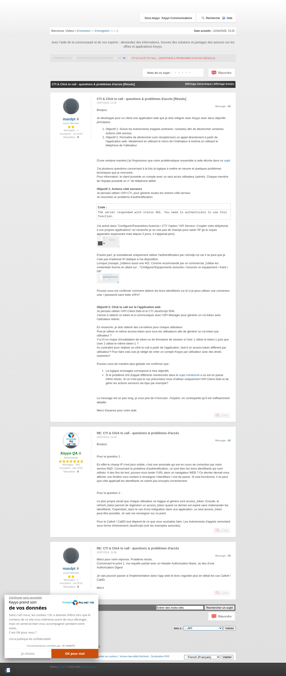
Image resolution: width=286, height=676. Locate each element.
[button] (8, 670)
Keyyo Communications (177, 18)
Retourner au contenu (105, 656)
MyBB (61, 666)
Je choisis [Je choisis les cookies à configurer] (27, 653)
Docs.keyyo (152, 18)
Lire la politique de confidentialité (29, 639)
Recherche (210, 18)
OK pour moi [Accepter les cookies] (75, 653)
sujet (227, 160)
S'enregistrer (102, 30)
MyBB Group (88, 666)
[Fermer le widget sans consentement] (25, 597)
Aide (227, 18)
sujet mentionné (189, 375)
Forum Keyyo (63, 58)
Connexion (84, 30)
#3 (229, 555)
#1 (229, 106)
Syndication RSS (160, 656)
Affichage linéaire (224, 84)
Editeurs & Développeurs (95, 58)
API (120, 58)
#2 (229, 440)
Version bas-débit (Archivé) (134, 656)
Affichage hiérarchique (198, 84)
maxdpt (69, 119)
